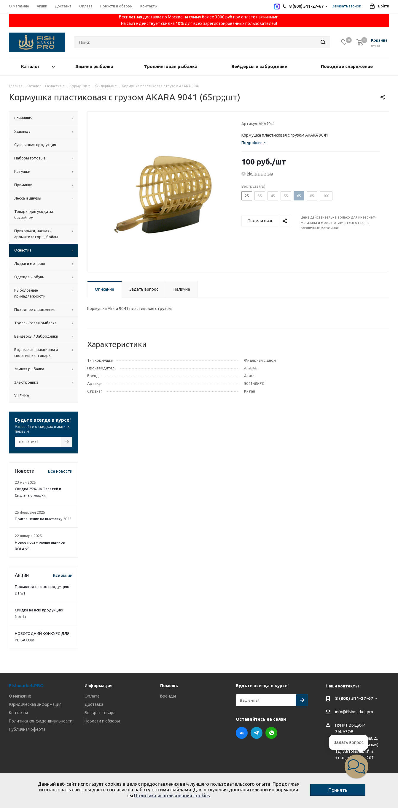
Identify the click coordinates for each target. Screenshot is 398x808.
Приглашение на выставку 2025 (43, 519)
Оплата (92, 696)
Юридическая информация (35, 704)
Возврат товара (100, 712)
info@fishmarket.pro (354, 712)
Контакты (18, 712)
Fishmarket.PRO (26, 685)
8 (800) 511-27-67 (354, 698)
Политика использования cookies (172, 795)
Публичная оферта (27, 729)
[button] (356, 766)
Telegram (256, 733)
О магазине (20, 696)
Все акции (62, 575)
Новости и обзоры (102, 721)
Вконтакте (242, 733)
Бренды (168, 696)
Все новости (60, 471)
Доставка (94, 704)
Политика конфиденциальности (40, 721)
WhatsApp (271, 733)
